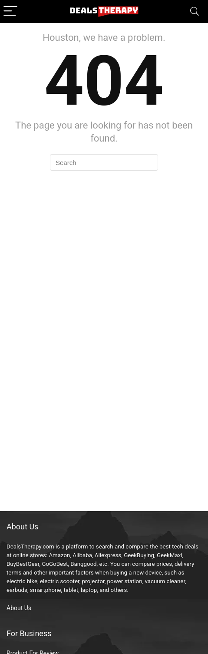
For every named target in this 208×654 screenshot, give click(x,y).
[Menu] (10, 11)
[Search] (194, 11)
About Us (19, 607)
